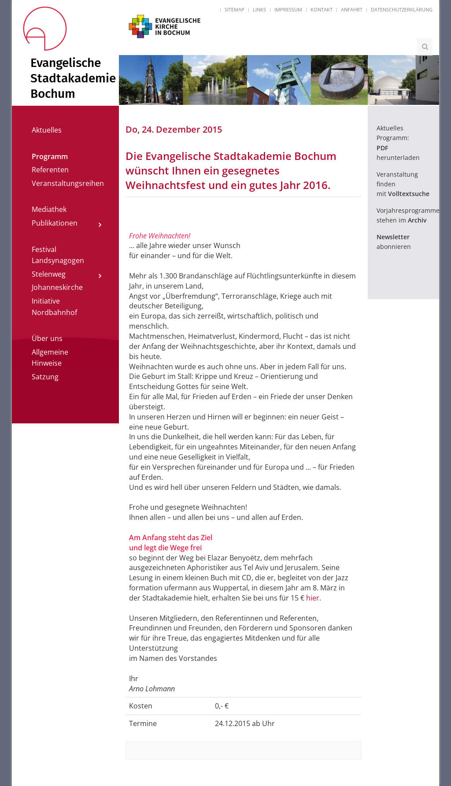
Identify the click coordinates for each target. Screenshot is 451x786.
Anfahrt (351, 9)
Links (259, 9)
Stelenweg (49, 274)
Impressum (288, 9)
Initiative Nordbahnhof (54, 306)
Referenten (50, 169)
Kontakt (322, 9)
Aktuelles (47, 130)
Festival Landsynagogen (58, 255)
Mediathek (49, 209)
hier (312, 598)
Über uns (47, 338)
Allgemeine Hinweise (50, 357)
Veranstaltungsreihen (68, 183)
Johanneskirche (57, 287)
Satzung (45, 377)
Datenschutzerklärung (402, 9)
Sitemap (234, 9)
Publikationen (55, 223)
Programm (50, 156)
